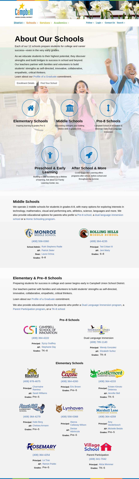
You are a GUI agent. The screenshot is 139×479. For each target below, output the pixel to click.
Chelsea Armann (41, 418)
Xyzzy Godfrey (49, 335)
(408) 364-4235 (98, 233)
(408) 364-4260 (69, 373)
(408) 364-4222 (40, 330)
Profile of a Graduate (45, 68)
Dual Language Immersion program (101, 297)
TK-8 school (58, 301)
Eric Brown (75, 379)
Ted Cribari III (106, 239)
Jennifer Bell (114, 385)
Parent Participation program (29, 301)
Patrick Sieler (48, 242)
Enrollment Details (25, 75)
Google (32, 471)
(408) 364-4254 (41, 447)
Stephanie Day (49, 339)
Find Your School (49, 75)
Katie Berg (38, 414)
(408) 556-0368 (69, 408)
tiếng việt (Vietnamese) (47, 474)
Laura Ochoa (48, 246)
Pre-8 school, (85, 207)
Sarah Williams (40, 385)
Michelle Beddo (115, 421)
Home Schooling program (40, 211)
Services (46, 15)
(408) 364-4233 (107, 373)
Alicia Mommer (106, 456)
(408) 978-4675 (32, 373)
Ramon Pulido (49, 456)
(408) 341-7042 (97, 451)
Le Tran (46, 452)
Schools (32, 15)
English (19, 474)
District (19, 15)
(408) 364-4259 (107, 408)
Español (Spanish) (30, 474)
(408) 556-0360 (40, 233)
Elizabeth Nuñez (108, 343)
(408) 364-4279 (32, 408)
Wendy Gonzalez (108, 339)
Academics (61, 15)
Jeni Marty (105, 242)
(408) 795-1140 (98, 334)
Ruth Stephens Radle (52, 239)
